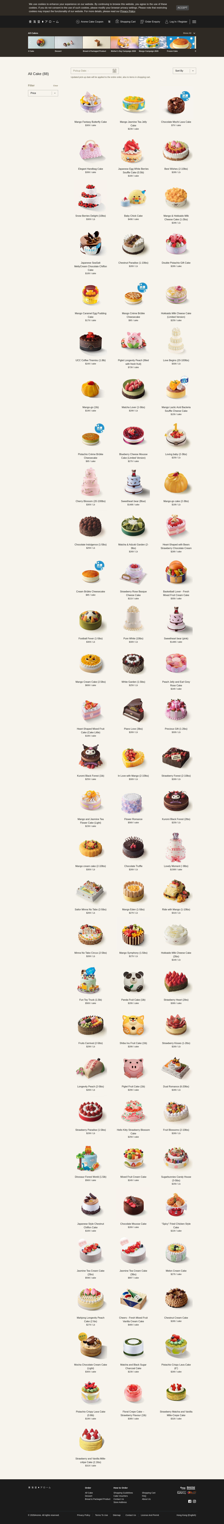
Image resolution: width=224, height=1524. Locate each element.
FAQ (144, 1496)
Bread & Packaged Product (97, 1499)
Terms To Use (101, 1515)
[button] (125, 22)
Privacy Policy (127, 11)
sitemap (116, 1515)
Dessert (88, 1496)
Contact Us (119, 1499)
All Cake (89, 1493)
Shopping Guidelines (123, 1493)
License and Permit (150, 1515)
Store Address (120, 1502)
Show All (189, 33)
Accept (182, 7)
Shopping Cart (149, 1493)
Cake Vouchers (121, 1496)
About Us (146, 1499)
